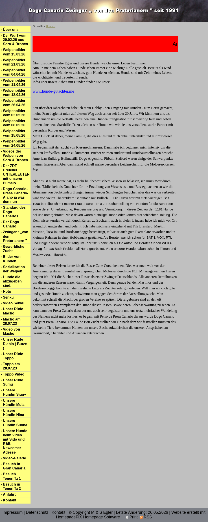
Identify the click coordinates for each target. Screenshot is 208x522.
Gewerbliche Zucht (13, 249)
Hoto (7, 291)
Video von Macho (11, 331)
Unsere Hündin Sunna (15, 423)
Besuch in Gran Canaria (14, 466)
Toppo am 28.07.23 (11, 366)
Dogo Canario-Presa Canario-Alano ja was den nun (15, 195)
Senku (8, 297)
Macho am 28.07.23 (11, 321)
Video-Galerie (14, 458)
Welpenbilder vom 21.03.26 (14, 62)
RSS (146, 517)
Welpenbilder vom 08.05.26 (14, 123)
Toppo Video (13, 374)
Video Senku (13, 303)
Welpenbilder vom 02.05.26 (14, 113)
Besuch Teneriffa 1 (12, 476)
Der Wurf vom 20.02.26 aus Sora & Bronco (15, 40)
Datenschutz (37, 512)
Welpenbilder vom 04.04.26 (14, 72)
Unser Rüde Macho (13, 311)
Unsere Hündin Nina (13, 413)
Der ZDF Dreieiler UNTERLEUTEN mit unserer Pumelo (16, 174)
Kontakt (9, 500)
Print (132, 517)
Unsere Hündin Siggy (14, 392)
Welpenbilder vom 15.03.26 (14, 52)
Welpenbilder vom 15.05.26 (14, 133)
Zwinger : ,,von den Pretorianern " (15, 236)
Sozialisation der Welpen (14, 269)
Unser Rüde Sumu (13, 382)
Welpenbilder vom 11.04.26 (14, 83)
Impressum (13, 512)
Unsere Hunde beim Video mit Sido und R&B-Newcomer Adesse (15, 441)
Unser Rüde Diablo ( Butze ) (15, 343)
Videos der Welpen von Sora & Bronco (15, 155)
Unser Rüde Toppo (13, 356)
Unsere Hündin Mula (13, 403)
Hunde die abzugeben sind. (12, 281)
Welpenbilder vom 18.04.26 (14, 93)
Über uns (10, 30)
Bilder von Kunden (11, 259)
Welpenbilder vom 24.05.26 (14, 143)
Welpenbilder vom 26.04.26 (14, 103)
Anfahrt (9, 494)
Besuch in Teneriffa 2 (12, 486)
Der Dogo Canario (11, 224)
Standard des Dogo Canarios (14, 212)
